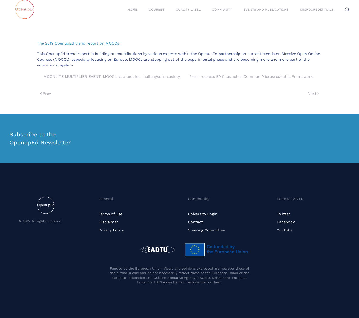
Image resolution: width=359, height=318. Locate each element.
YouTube (284, 230)
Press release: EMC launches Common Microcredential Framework (251, 76)
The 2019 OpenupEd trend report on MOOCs (78, 43)
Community (222, 9)
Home (132, 9)
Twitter (283, 214)
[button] (347, 9)
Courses (156, 9)
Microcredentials (316, 9)
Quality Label (188, 9)
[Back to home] (25, 9)
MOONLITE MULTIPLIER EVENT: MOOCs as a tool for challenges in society (111, 76)
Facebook (286, 222)
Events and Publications (266, 9)
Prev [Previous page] (45, 93)
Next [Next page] (313, 93)
